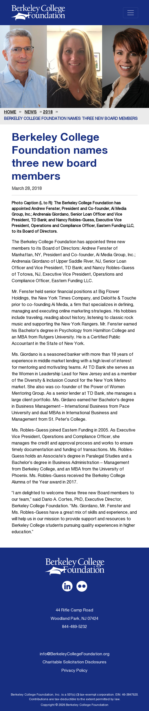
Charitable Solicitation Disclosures (74, 662)
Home (10, 112)
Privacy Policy (74, 671)
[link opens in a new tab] (67, 586)
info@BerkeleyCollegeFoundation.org (74, 654)
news (31, 112)
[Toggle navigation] (130, 12)
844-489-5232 (74, 627)
